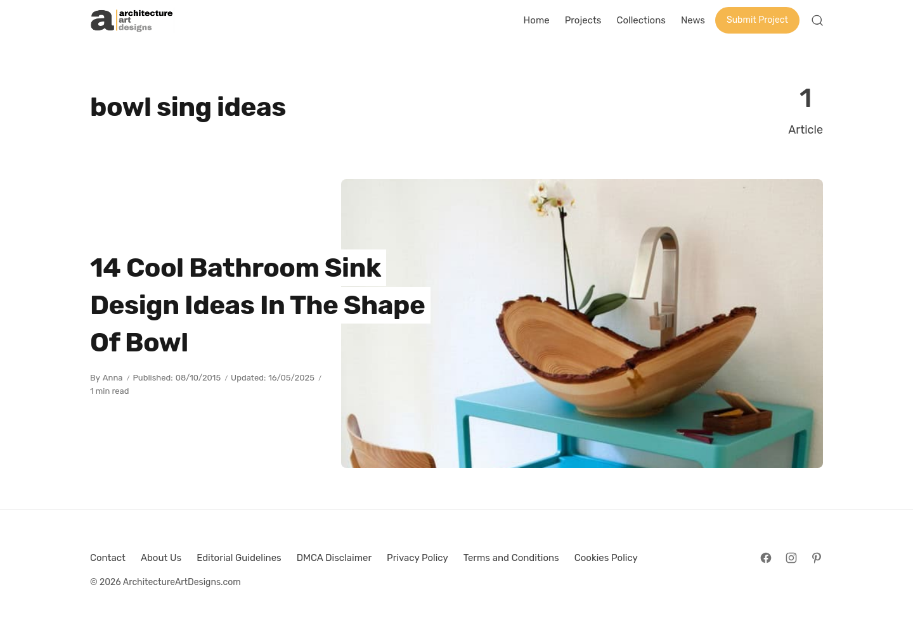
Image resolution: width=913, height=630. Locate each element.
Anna (113, 377)
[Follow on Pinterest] (816, 557)
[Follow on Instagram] (791, 557)
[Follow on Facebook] (765, 557)
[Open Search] (817, 20)
